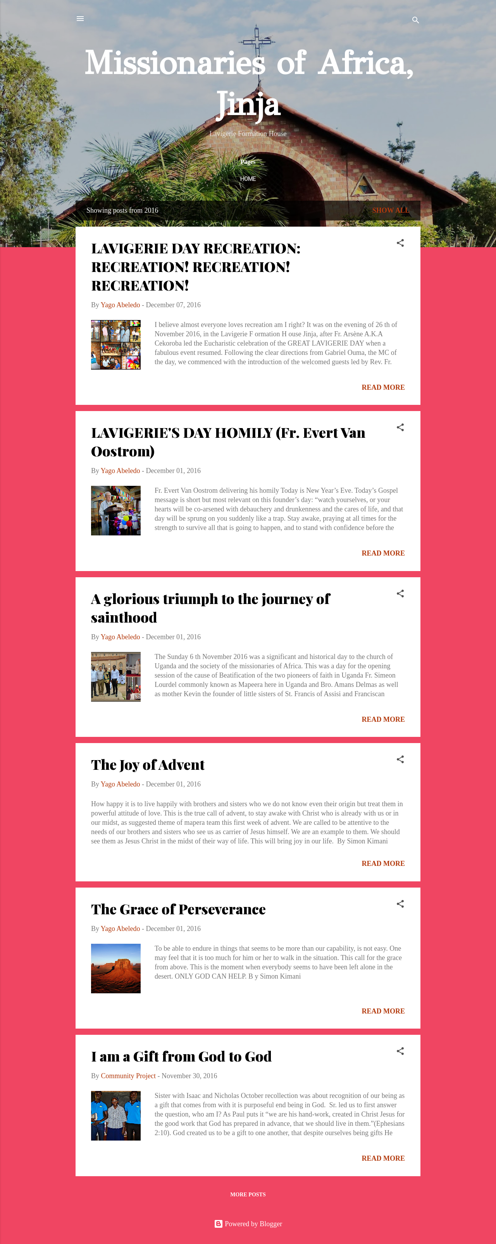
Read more (383, 387)
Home (248, 179)
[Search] (415, 21)
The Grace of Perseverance (178, 908)
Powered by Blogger (248, 1224)
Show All (391, 210)
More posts (247, 1195)
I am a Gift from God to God (181, 1055)
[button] (400, 244)
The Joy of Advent (148, 764)
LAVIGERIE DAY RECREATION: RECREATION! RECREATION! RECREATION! (196, 266)
